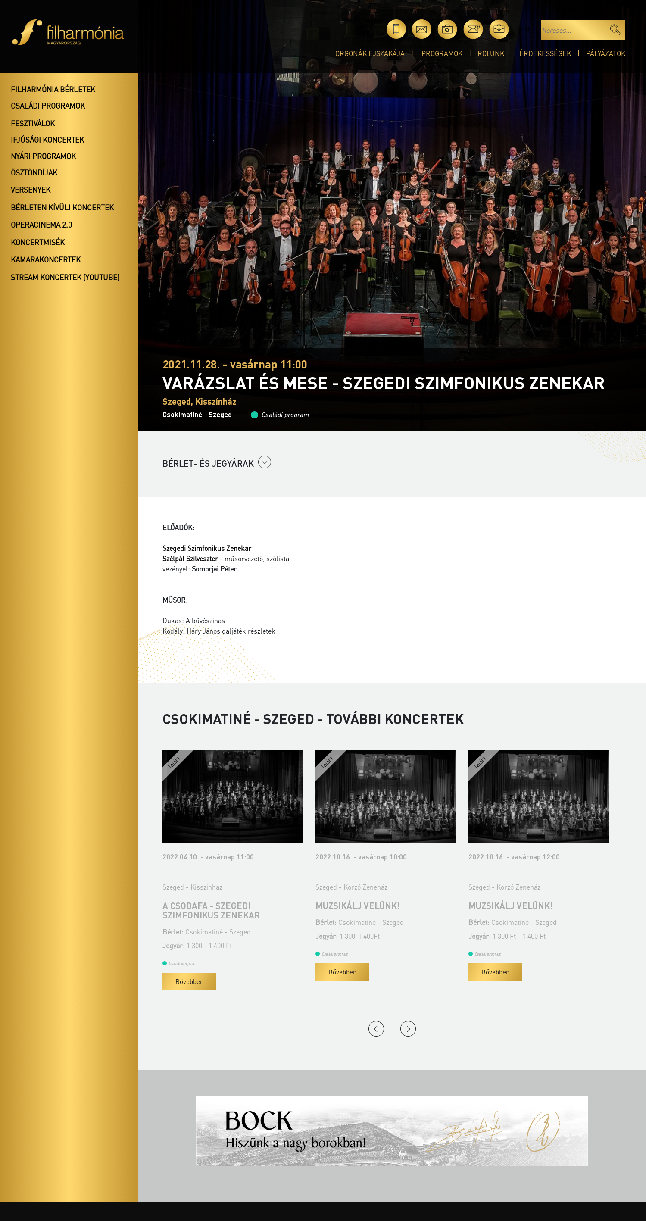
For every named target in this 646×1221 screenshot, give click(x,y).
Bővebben (189, 981)
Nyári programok (43, 156)
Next (408, 1029)
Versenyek (30, 189)
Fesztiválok (33, 123)
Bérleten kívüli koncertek (62, 207)
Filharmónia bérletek (53, 89)
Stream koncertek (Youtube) (65, 277)
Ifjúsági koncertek (47, 139)
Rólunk (490, 53)
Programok (441, 53)
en (524, 29)
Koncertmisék (38, 242)
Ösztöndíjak (34, 172)
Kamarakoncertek (46, 259)
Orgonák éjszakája (370, 53)
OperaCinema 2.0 (41, 224)
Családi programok (48, 105)
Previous (376, 1029)
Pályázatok (605, 53)
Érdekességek (545, 53)
